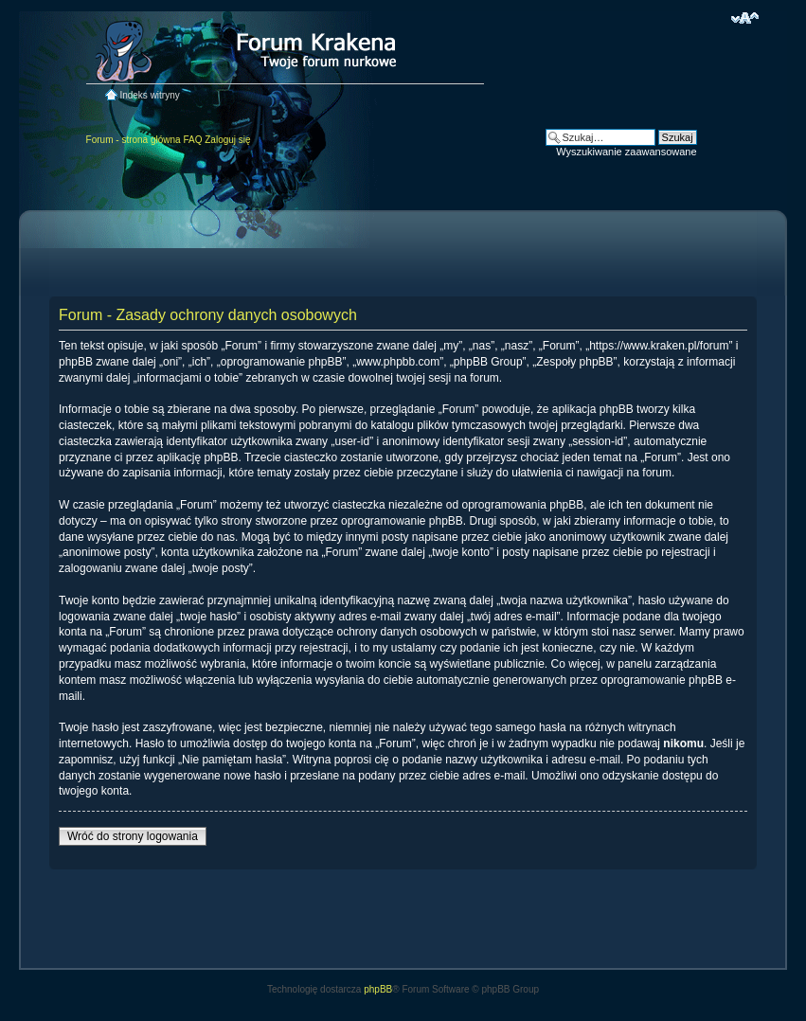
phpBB (378, 989)
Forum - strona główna (133, 139)
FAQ (192, 139)
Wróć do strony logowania (132, 836)
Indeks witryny (149, 95)
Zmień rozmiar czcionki (745, 18)
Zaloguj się (227, 139)
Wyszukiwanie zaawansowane (626, 151)
